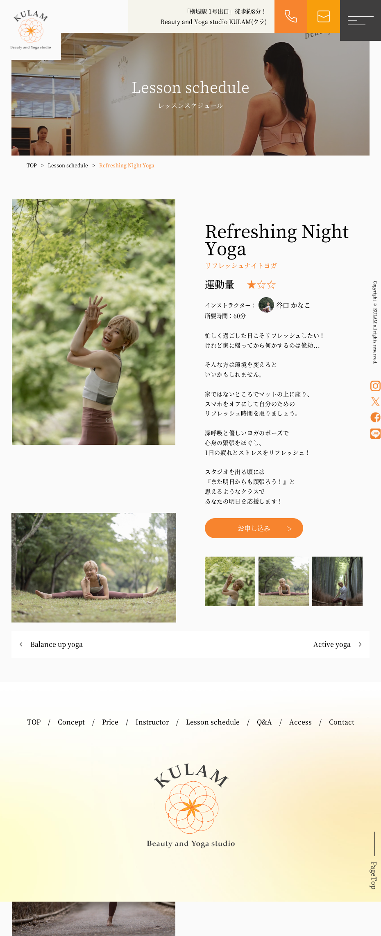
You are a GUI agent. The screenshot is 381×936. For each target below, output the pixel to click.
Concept (71, 721)
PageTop (374, 875)
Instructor (152, 721)
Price (110, 721)
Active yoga (332, 644)
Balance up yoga (56, 644)
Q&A (264, 721)
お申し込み (254, 528)
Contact (341, 721)
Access (300, 721)
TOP (32, 165)
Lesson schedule (68, 165)
